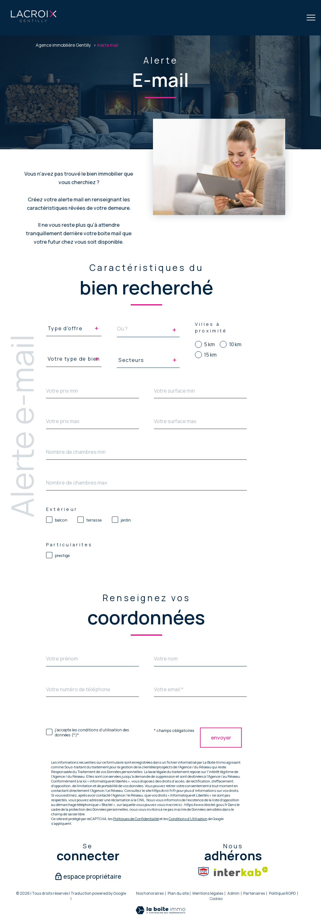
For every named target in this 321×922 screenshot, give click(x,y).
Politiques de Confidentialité (136, 818)
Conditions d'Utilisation (188, 818)
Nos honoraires (150, 893)
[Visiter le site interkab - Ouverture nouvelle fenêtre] (241, 871)
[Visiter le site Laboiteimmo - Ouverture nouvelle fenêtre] (160, 912)
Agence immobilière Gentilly (63, 45)
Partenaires (254, 893)
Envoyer (221, 737)
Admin (233, 893)
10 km (235, 344)
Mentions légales (207, 893)
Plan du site (178, 893)
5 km (209, 344)
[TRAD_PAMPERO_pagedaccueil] (33, 21)
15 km (210, 354)
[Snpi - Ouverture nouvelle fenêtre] (203, 871)
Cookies (216, 899)
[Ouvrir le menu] (311, 18)
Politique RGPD (282, 893)
